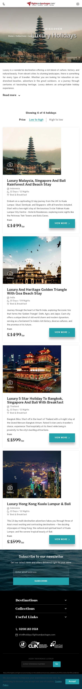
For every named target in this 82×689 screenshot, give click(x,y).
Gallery (10, 166)
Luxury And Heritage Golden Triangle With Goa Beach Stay (37, 291)
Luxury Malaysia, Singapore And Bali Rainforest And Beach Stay (36, 182)
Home (11, 36)
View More (62, 223)
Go (56, 664)
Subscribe (41, 581)
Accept (72, 681)
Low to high (36, 120)
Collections (21, 36)
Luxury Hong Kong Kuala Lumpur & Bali (39, 504)
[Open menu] (77, 4)
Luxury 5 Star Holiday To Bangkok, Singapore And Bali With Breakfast (35, 400)
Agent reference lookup (41, 659)
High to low (56, 120)
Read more (11, 95)
